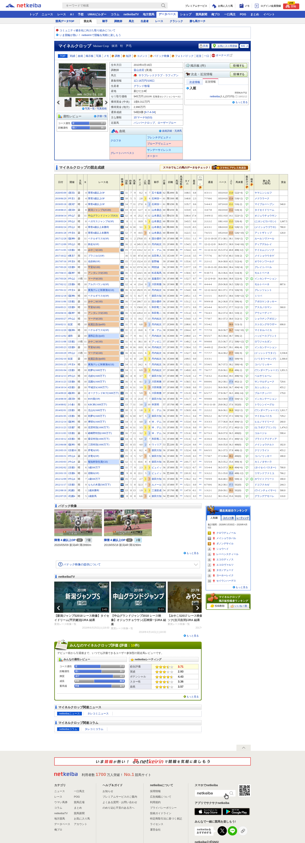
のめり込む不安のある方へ (118, 807)
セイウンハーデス (226, 580)
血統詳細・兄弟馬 (172, 130)
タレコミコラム (94, 729)
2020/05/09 (60, 192)
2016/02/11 (60, 324)
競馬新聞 (201, 14)
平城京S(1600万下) (98, 387)
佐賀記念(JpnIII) (96, 324)
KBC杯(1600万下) (97, 404)
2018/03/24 (60, 221)
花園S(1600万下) (97, 381)
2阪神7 (71, 272)
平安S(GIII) (94, 267)
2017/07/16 (60, 261)
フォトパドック (183, 55)
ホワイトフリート (264, 479)
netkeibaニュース (69, 713)
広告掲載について (160, 796)
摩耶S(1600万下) (97, 421)
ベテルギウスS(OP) (98, 238)
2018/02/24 (60, 227)
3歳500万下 (94, 467)
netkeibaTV (131, 14)
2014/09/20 (60, 393)
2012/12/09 (60, 479)
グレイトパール (263, 267)
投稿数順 (217, 606)
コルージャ (261, 433)
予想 (81, 14)
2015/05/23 (60, 347)
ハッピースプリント (266, 335)
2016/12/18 (60, 295)
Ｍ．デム (157, 330)
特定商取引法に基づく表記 (166, 818)
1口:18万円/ (144, 80)
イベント (269, 14)
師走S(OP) (93, 244)
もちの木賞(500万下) (99, 484)
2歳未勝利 (93, 490)
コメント (141, 55)
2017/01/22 (60, 290)
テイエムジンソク (264, 250)
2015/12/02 (60, 335)
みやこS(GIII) (95, 250)
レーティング (243, 518)
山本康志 (157, 210)
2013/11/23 (60, 427)
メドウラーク (262, 198)
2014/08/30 (60, 398)
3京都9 (71, 267)
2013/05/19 (60, 450)
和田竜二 (157, 307)
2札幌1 (71, 490)
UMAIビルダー (97, 14)
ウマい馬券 (61, 802)
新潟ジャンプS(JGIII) (99, 210)
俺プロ (215, 14)
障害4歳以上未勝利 (98, 227)
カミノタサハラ (263, 461)
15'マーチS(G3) (143, 117)
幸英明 (155, 404)
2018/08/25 (60, 210)
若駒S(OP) (93, 473)
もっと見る (241, 102)
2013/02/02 (60, 467)
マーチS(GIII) (95, 278)
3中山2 (71, 278)
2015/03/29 (60, 353)
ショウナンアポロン (266, 318)
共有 (204, 45)
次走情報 (194, 82)
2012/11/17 (60, 484)
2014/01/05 (60, 416)
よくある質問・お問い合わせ (120, 802)
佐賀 (70, 324)
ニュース (47, 14)
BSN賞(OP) (94, 398)
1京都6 (71, 473)
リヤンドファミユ (264, 473)
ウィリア (157, 444)
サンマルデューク (264, 381)
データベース (167, 14)
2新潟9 (71, 210)
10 (133, 645)
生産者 (145, 21)
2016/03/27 (60, 318)
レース (61, 14)
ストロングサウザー (266, 324)
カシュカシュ (262, 387)
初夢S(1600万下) (97, 370)
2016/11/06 (60, 301)
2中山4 (71, 461)
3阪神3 (71, 444)
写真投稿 (102, 108)
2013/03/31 (60, 456)
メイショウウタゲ (264, 255)
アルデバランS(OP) (98, 284)
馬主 (131, 21)
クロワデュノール (226, 532)
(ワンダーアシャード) (266, 370)
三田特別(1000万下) (98, 444)
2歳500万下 (94, 479)
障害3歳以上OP (96, 198)
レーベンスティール (227, 554)
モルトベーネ (262, 272)
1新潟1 (71, 192)
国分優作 (157, 238)
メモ (106, 55)
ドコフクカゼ (262, 484)
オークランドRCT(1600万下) (103, 393)
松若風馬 (157, 272)
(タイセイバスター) (265, 467)
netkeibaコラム (68, 729)
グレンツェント (263, 290)
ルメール (157, 484)
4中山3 (71, 375)
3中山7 (71, 215)
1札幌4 (71, 496)
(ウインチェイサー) (265, 490)
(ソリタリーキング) (265, 358)
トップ (33, 14)
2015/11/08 (60, 341)
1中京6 (71, 232)
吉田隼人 (157, 255)
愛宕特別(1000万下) (98, 438)
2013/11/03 (60, 433)
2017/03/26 (60, 278)
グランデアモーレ (264, 496)
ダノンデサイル (225, 543)
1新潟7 (71, 204)
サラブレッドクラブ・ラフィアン (158, 75)
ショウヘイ (222, 548)
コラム (115, 14)
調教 (116, 55)
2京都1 (71, 410)
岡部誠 (155, 267)
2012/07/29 (60, 496)
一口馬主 (230, 14)
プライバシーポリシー (163, 807)
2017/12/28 (60, 238)
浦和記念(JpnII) (96, 335)
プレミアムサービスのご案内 (120, 796)
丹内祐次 (157, 244)
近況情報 (210, 81)
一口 (206, 55)
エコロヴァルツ (225, 564)
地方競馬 (148, 14)
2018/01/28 (60, 232)
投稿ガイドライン (160, 813)
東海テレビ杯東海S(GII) (101, 290)
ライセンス (156, 824)
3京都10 (72, 450)
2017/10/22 (60, 255)
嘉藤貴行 (157, 278)
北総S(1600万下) (97, 375)
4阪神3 (71, 393)
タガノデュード (225, 570)
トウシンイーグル (264, 404)
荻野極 (155, 261)
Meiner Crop (101, 46)
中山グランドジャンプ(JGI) (103, 215)
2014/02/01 (60, 410)
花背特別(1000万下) (98, 427)
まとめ (254, 14)
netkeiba (215, 96)
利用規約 (155, 802)
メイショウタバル (226, 538)
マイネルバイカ (263, 330)
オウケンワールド (264, 261)
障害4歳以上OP (96, 192)
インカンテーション (266, 278)
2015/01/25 (60, 364)
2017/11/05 (60, 250)
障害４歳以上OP (65, 540)
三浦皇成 (157, 490)
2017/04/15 (60, 272)
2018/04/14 (60, 215)
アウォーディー (263, 313)
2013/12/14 (60, 421)
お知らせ (108, 791)
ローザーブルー (167, 122)
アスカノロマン (263, 307)
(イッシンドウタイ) (265, 353)
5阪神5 (71, 421)
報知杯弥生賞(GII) (98, 461)
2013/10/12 (60, 438)
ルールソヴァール (264, 238)
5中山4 (71, 479)
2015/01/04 (60, 370)
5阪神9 (71, 238)
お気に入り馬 (82, 818)
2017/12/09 (60, 244)
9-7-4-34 (150, 112)
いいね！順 (238, 606)
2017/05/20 (60, 267)
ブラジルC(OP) (96, 255)
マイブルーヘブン (264, 204)
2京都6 (71, 284)
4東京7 (71, 255)
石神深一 (157, 198)
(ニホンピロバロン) (265, 221)
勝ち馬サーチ (198, 21)
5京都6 (71, 381)
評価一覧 (102, 116)
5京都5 (71, 484)
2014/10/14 (60, 387)
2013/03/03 (60, 461)
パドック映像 (159, 55)
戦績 (72, 55)
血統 (80, 55)
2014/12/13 (60, 375)
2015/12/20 (60, 330)
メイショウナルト (264, 444)
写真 (98, 55)
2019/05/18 (60, 204)
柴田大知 (157, 295)
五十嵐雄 (157, 192)
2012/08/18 (60, 490)
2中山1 (71, 227)
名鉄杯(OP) (94, 261)
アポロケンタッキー (266, 301)
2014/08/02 (60, 404)
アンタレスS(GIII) (97, 272)
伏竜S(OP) (93, 456)
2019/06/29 (60, 198)
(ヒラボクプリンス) (265, 427)
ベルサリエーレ (263, 375)
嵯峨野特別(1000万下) (100, 433)
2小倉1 (71, 404)
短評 (127, 55)
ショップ (185, 14)
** (181, 238)
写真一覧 (90, 108)
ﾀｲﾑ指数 (200, 180)
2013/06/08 (60, 444)
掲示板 (90, 55)
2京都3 (71, 467)
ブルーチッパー (263, 393)
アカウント (80, 824)
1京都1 (71, 370)
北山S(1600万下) (97, 410)
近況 (198, 55)
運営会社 (155, 829)
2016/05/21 (60, 307)
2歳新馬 (92, 496)
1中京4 (71, 290)
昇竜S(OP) (93, 450)
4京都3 (71, 387)
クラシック (176, 21)
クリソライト (262, 450)
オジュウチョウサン (266, 215)
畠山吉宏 (139, 70)
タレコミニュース (98, 713)
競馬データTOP (64, 21)
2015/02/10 (60, 358)
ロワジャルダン (263, 341)
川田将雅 (157, 284)
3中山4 (71, 456)
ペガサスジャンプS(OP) (101, 221)
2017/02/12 (60, 284)
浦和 (70, 335)
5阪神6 (71, 295)
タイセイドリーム (264, 210)
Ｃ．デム (157, 250)
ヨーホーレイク (225, 575)
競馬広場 (79, 802)
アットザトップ (263, 232)
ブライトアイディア (266, 438)
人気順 (214, 518)
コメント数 (228, 518)
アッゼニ (157, 341)
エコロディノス (225, 559)
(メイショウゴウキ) (265, 227)
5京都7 (71, 427)
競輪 (291, 5)
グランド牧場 (142, 85)
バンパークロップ (144, 122)
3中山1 (71, 221)
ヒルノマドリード (264, 421)
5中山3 (71, 244)
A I (71, 14)
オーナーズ (222, 55)
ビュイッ (157, 467)
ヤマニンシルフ (263, 192)
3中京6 (71, 261)
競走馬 (88, 21)
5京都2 (71, 250)
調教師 (118, 21)
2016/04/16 (60, 313)
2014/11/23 (60, 381)
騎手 (105, 21)
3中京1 (71, 198)
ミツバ (258, 295)
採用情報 (155, 791)
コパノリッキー (263, 364)
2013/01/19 (60, 473)
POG (243, 14)
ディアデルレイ (263, 244)
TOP (63, 55)
